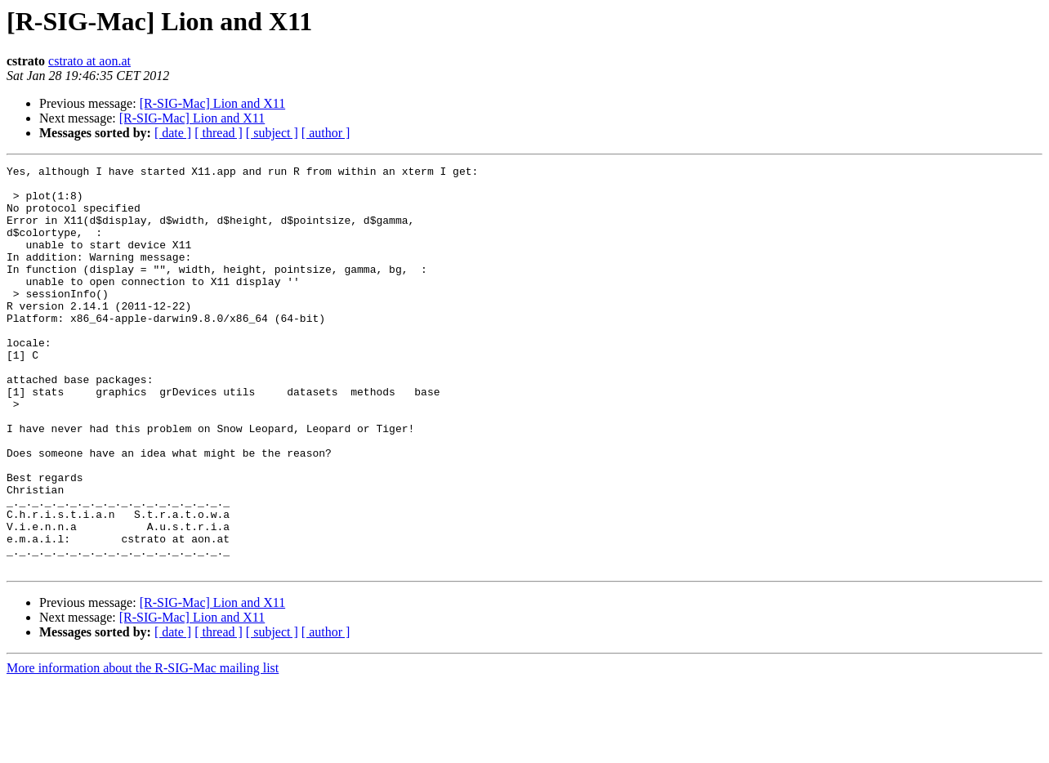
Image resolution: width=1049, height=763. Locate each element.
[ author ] (325, 133)
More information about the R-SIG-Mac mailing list (143, 749)
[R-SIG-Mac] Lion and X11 (212, 103)
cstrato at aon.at (89, 61)
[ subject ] (272, 133)
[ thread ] (218, 133)
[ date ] (172, 133)
